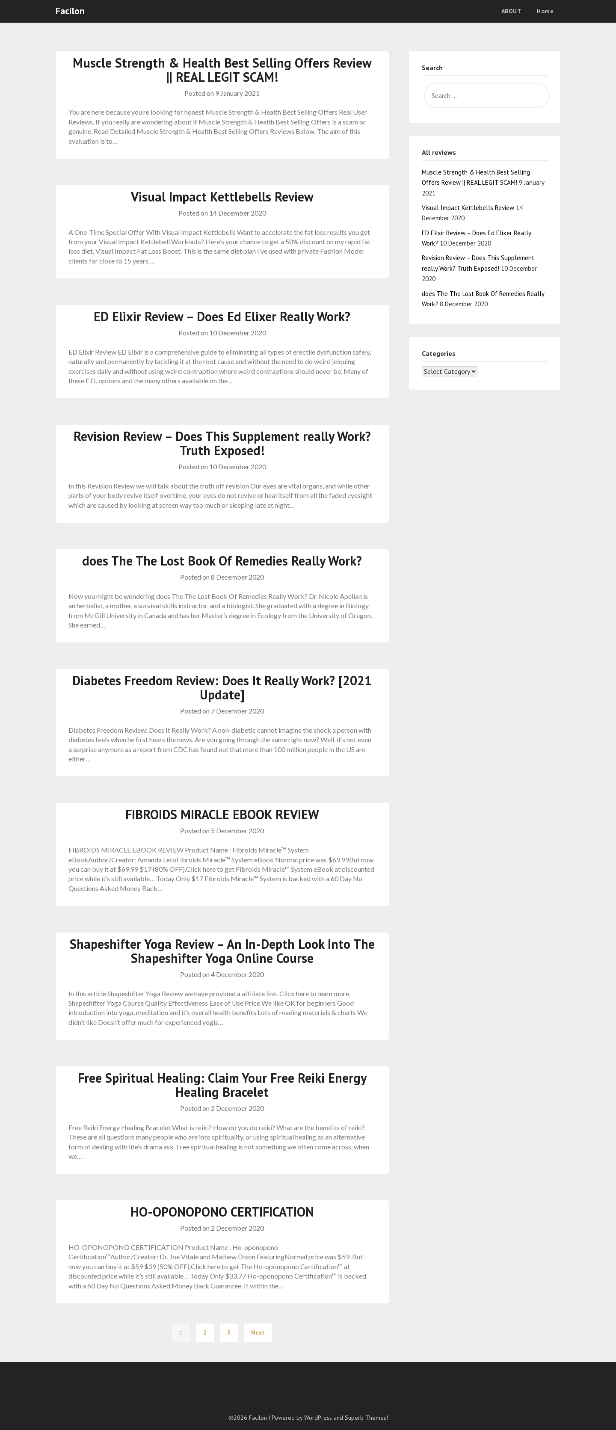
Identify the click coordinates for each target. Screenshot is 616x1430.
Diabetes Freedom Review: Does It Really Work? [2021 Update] (222, 687)
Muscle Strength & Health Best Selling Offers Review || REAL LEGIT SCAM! (222, 69)
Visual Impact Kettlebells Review (222, 196)
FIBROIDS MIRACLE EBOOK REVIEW (222, 814)
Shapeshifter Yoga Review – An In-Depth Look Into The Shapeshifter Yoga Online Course (222, 951)
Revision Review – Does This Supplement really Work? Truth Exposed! (222, 443)
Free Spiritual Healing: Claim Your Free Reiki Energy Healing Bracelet (222, 1084)
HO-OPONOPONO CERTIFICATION (222, 1211)
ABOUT (511, 11)
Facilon (70, 11)
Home (545, 11)
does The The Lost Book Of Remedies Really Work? (222, 560)
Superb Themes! (366, 1417)
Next (258, 1332)
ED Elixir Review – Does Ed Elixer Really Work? (222, 316)
